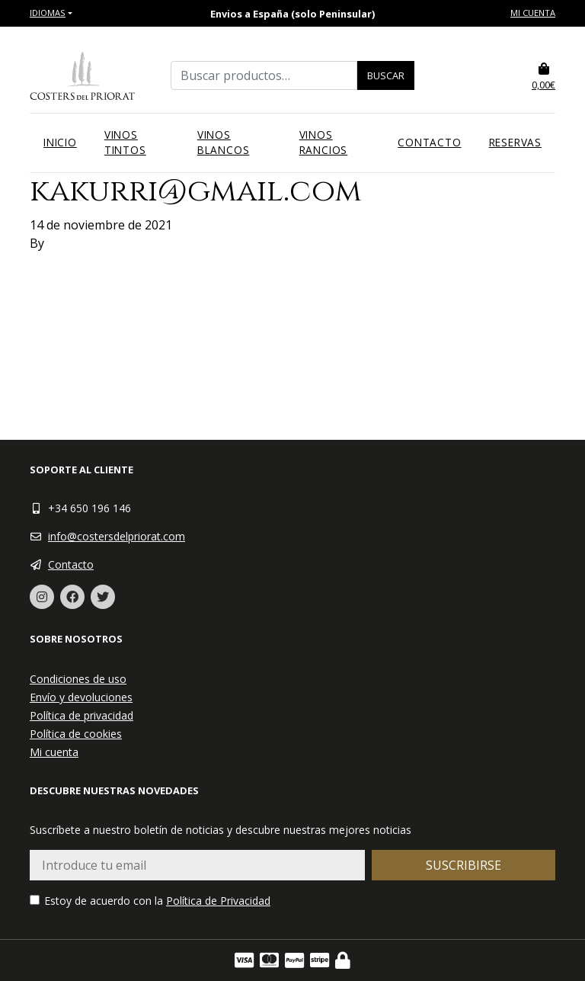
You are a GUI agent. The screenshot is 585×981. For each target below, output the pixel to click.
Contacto (429, 142)
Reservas (515, 142)
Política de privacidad (81, 715)
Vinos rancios (323, 142)
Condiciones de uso (78, 679)
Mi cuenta (532, 12)
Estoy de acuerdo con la (150, 900)
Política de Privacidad (218, 900)
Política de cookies (76, 733)
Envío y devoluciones (81, 697)
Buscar (385, 75)
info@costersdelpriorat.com (116, 536)
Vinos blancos (223, 142)
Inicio (60, 142)
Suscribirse (463, 865)
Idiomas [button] (48, 12)
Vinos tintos (125, 142)
